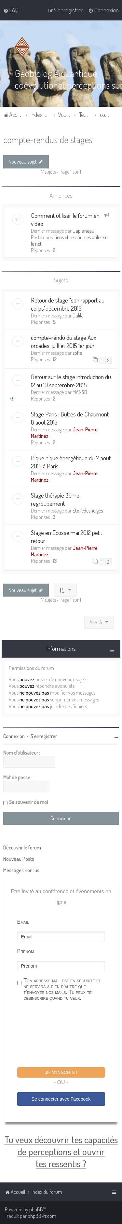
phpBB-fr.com (42, 1216)
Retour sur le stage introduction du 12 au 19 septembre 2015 (71, 381)
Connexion (14, 736)
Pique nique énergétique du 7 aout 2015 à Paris (71, 462)
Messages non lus (21, 870)
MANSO (80, 392)
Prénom (25, 951)
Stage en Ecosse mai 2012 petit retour (66, 536)
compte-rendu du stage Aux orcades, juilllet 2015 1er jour (63, 341)
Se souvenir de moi (28, 802)
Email (23, 922)
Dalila (78, 315)
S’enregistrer (44, 736)
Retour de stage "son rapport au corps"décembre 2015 (67, 304)
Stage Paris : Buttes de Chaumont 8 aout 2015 (70, 418)
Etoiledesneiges (88, 510)
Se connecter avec (61, 1099)
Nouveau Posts (18, 859)
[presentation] (66, 1035)
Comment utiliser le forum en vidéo (65, 219)
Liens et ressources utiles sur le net (70, 240)
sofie (77, 353)
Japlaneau (83, 231)
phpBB (36, 1209)
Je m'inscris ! (61, 1072)
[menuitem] (11, 10)
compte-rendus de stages (47, 139)
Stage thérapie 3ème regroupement (55, 499)
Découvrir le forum (22, 847)
